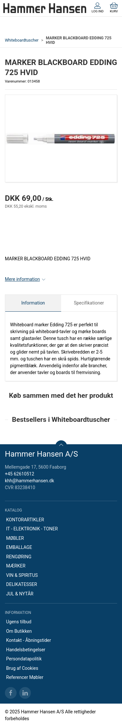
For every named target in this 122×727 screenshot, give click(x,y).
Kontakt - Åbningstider (28, 640)
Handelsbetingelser (25, 649)
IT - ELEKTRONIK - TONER (32, 528)
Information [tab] (33, 302)
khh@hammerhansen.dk (29, 480)
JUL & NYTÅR (20, 593)
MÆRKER (15, 565)
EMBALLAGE (19, 547)
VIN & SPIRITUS (22, 575)
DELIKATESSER (21, 584)
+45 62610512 (19, 473)
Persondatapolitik (24, 658)
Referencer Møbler (25, 677)
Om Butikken (19, 631)
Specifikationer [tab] (89, 302)
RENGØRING (19, 556)
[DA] (44, 8)
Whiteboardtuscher (21, 40)
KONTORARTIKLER (25, 519)
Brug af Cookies (22, 668)
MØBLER (15, 538)
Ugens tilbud (19, 621)
